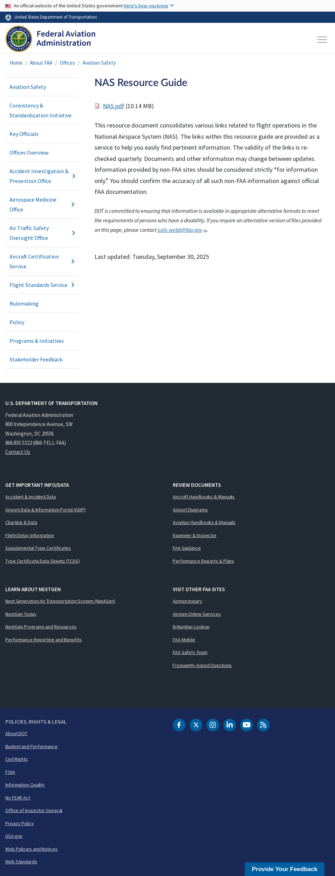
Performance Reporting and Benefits (43, 639)
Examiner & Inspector (195, 535)
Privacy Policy (19, 823)
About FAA (41, 62)
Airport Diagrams (190, 509)
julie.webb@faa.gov (182, 230)
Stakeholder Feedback (36, 359)
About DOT (16, 733)
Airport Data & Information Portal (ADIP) (45, 509)
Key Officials (24, 133)
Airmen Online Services (197, 614)
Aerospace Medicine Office (41, 204)
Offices (67, 62)
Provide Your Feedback (284, 869)
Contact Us (17, 452)
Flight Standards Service (41, 284)
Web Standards (21, 861)
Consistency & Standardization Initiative (40, 110)
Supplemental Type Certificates (38, 548)
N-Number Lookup (191, 626)
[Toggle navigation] (322, 39)
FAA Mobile (184, 639)
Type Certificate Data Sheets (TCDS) (42, 561)
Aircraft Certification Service (41, 261)
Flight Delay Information (29, 535)
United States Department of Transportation (55, 17)
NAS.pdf (113, 106)
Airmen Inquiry (187, 601)
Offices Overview (28, 152)
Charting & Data (21, 522)
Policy (16, 322)
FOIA (10, 772)
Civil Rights (16, 759)
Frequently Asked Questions (202, 665)
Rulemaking (24, 303)
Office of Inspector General (33, 810)
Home (15, 62)
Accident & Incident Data (30, 496)
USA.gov (13, 836)
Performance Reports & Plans (203, 561)
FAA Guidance (187, 548)
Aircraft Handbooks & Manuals (204, 496)
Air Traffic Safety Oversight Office (41, 232)
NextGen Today (21, 614)
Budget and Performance (31, 746)
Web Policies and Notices (31, 849)
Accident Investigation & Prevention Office (41, 176)
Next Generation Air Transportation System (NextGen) (60, 601)
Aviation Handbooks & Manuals (204, 522)
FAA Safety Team (190, 652)
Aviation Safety (99, 62)
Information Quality (25, 785)
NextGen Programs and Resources (41, 626)
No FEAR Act (17, 798)
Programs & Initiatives (36, 340)
